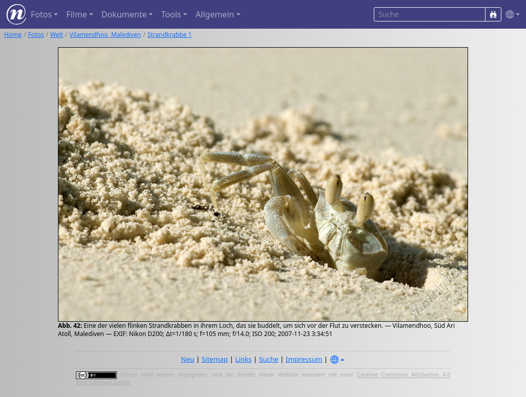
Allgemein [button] (214, 14)
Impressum (304, 359)
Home (13, 34)
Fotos (36, 34)
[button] (510, 14)
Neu (187, 359)
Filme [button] (76, 14)
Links (243, 359)
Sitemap (214, 359)
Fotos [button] (41, 14)
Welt (56, 34)
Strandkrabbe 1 (169, 34)
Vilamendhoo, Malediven (105, 34)
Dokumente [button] (124, 14)
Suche (268, 359)
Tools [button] (171, 14)
